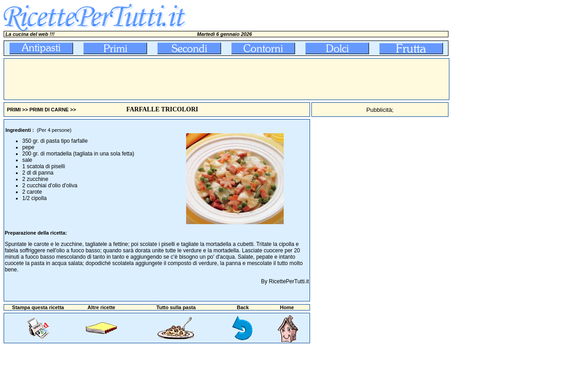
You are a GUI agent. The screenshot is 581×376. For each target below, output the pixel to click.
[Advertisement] (169, 79)
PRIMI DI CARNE (49, 109)
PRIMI (14, 109)
